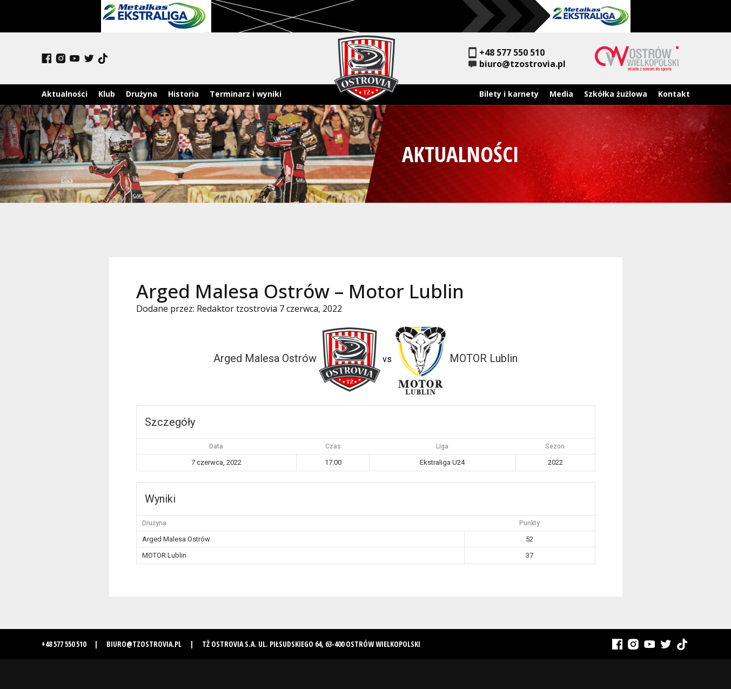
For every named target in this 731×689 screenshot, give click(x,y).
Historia (183, 94)
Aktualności (65, 94)
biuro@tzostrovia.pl (517, 64)
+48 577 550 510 (506, 52)
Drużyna (141, 94)
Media (561, 94)
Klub (106, 94)
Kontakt (674, 94)
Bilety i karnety (509, 94)
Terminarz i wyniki (245, 94)
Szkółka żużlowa (615, 94)
